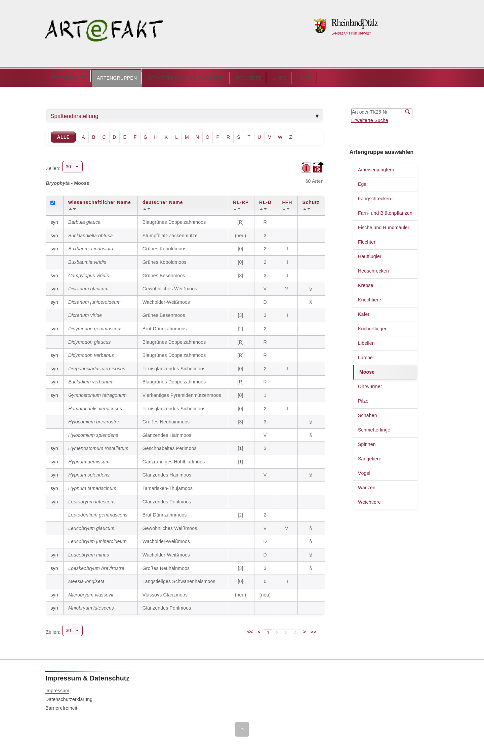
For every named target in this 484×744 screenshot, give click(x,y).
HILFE (276, 76)
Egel (363, 182)
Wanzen (366, 486)
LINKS (250, 76)
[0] (241, 247)
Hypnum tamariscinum (92, 486)
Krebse (365, 283)
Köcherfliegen (373, 327)
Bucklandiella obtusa (90, 234)
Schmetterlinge (374, 428)
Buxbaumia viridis (87, 260)
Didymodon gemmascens (95, 327)
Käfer (363, 312)
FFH (287, 200)
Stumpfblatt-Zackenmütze (170, 234)
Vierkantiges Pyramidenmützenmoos (182, 393)
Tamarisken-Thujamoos (168, 486)
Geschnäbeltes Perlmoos (170, 446)
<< (250, 630)
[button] (88, 76)
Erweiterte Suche (369, 118)
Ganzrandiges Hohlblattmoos (174, 460)
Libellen (366, 341)
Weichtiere (369, 500)
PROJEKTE (220, 76)
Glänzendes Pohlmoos (167, 500)
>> (314, 630)
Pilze (363, 399)
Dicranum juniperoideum (94, 300)
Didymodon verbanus (91, 353)
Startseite (53, 77)
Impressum (57, 689)
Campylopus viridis (88, 274)
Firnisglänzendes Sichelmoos (174, 367)
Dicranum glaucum (88, 287)
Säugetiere (369, 457)
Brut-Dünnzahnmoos (165, 327)
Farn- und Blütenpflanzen (385, 211)
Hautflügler (369, 254)
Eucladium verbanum (91, 380)
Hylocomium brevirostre (93, 420)
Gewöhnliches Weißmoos (170, 287)
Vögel (364, 471)
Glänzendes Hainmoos (167, 433)
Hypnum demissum (89, 460)
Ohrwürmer (370, 384)
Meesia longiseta (86, 579)
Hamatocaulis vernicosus (95, 407)
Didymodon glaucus (89, 340)
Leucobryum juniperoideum (97, 539)
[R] (241, 220)
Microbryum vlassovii (90, 593)
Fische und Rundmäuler (383, 226)
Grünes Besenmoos (164, 274)
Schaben (367, 413)
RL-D (265, 200)
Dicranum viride (85, 313)
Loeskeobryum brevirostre (96, 566)
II (287, 247)
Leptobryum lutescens (92, 500)
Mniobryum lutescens (91, 606)
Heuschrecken (373, 269)
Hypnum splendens (89, 473)
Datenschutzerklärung (68, 697)
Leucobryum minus (88, 553)
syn (54, 220)
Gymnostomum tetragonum (97, 393)
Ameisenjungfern (376, 168)
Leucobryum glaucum (91, 526)
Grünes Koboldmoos (165, 247)
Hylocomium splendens (93, 433)
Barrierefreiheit (61, 706)
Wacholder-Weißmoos (166, 300)
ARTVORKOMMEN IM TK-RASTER (157, 76)
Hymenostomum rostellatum (98, 446)
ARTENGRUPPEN (88, 76)
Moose (366, 370)
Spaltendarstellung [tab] (74, 114)
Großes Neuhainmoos (166, 420)
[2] (241, 327)
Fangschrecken (374, 197)
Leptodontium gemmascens (98, 513)
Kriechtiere (369, 298)
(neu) (241, 234)
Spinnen (367, 442)
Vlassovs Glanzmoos (165, 593)
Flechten (367, 240)
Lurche (365, 356)
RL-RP (241, 200)
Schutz (311, 200)
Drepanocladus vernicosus (96, 367)
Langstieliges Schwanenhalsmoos (179, 579)
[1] (241, 446)
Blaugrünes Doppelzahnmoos (174, 220)
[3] (241, 274)
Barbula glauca (84, 220)
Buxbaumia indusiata (90, 247)
